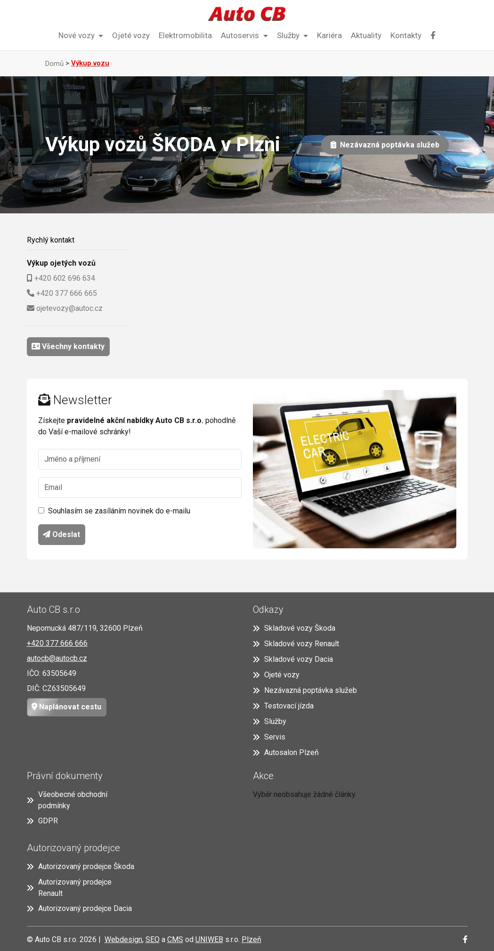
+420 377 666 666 (57, 643)
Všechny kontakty (72, 346)
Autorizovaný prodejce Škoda (80, 866)
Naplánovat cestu (64, 707)
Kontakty (405, 35)
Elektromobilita (185, 35)
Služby (269, 721)
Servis (269, 736)
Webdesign (123, 939)
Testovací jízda (283, 705)
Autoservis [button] (241, 35)
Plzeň (251, 939)
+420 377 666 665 (66, 293)
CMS (175, 939)
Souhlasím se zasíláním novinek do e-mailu (119, 511)
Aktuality (366, 35)
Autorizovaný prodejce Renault (69, 888)
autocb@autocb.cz (57, 658)
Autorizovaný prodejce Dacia (79, 908)
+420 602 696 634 (64, 278)
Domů (54, 63)
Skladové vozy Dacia (293, 659)
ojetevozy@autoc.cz (69, 308)
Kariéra (329, 35)
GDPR (42, 820)
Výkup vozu (90, 63)
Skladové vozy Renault (296, 643)
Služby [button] (289, 35)
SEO (153, 939)
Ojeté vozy (131, 35)
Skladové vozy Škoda (294, 628)
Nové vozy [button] (77, 35)
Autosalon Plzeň (286, 752)
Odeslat (61, 534)
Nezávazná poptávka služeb (387, 144)
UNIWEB (209, 939)
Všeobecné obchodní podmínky (67, 800)
